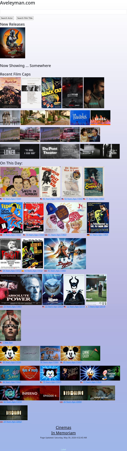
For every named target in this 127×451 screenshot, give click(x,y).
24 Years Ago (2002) (12, 421)
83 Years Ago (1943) (73, 198)
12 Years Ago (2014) (76, 306)
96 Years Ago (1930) (12, 198)
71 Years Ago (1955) (95, 198)
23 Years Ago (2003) (54, 306)
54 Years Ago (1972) (12, 270)
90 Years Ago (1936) (12, 362)
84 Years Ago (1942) (12, 382)
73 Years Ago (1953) (92, 382)
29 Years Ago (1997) (12, 306)
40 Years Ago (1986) (57, 270)
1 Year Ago (8, 342)
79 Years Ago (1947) (52, 382)
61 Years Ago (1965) (57, 234)
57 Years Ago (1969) (99, 234)
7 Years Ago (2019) (96, 306)
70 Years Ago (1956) (35, 234)
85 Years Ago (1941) (52, 198)
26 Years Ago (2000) (72, 401)
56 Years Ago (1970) (12, 401)
